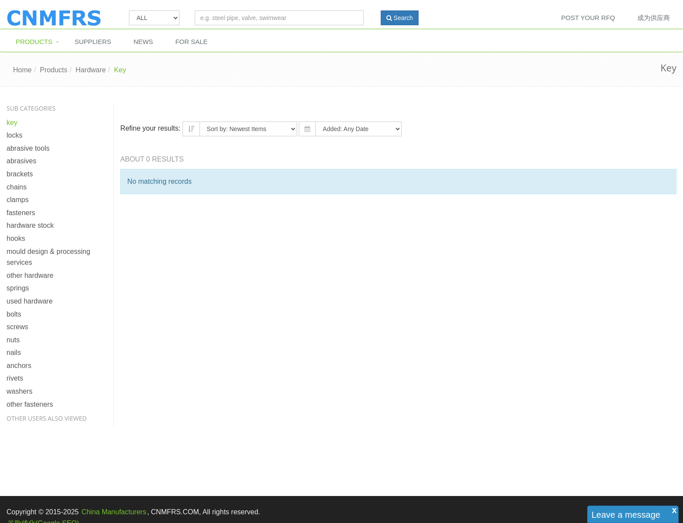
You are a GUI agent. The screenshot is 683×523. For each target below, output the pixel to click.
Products (34, 41)
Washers (20, 391)
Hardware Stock (30, 225)
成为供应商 (653, 17)
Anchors (19, 365)
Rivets (15, 378)
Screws (17, 327)
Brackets (20, 174)
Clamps (18, 199)
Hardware (91, 70)
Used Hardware (30, 301)
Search (399, 17)
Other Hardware (30, 275)
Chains (17, 187)
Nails (14, 352)
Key (120, 70)
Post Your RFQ (588, 17)
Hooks (16, 238)
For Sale (191, 41)
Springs (18, 288)
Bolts (14, 314)
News (143, 41)
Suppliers (92, 41)
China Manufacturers (113, 512)
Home (22, 70)
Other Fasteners (30, 404)
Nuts (13, 340)
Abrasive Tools (28, 148)
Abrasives (21, 161)
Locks (14, 135)
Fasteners (21, 212)
